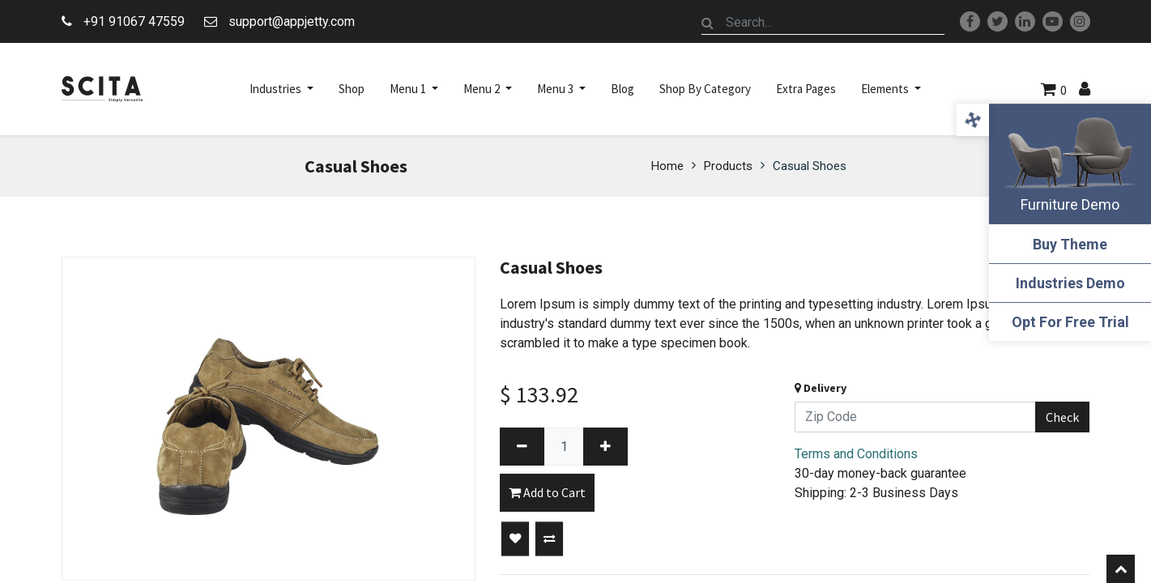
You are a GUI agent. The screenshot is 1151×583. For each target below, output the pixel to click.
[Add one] (605, 447)
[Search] (707, 23)
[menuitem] (351, 89)
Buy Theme (1070, 244)
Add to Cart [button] (547, 492)
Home (667, 166)
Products (728, 166)
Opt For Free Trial (1070, 321)
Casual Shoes (809, 166)
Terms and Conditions (856, 454)
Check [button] (1062, 417)
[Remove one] (522, 447)
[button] (515, 539)
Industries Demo (1070, 283)
